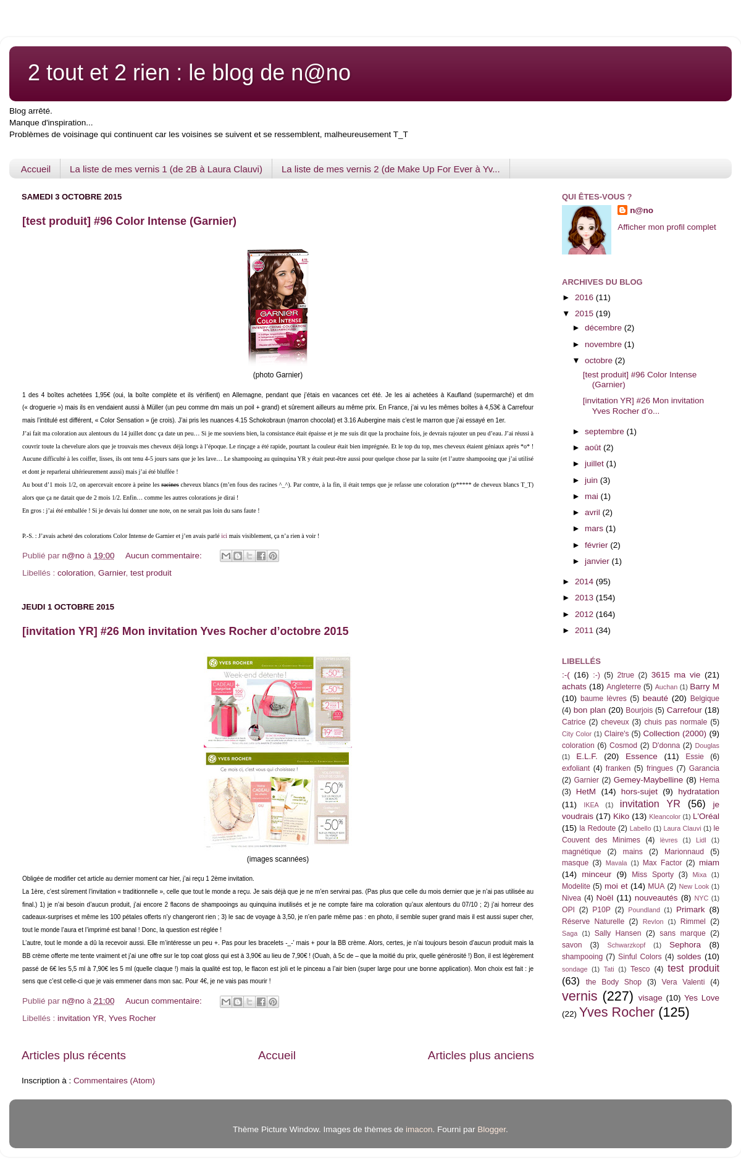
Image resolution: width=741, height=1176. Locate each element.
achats (574, 686)
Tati (609, 969)
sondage (574, 969)
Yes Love (701, 997)
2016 (585, 297)
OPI (568, 909)
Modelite (576, 886)
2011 (585, 630)
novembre (604, 344)
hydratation (698, 791)
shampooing (582, 956)
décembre (604, 327)
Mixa (700, 874)
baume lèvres (603, 698)
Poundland (644, 910)
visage (650, 997)
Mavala (616, 863)
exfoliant (576, 768)
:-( (566, 674)
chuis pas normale (675, 722)
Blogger (491, 1129)
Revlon (653, 921)
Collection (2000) (674, 733)
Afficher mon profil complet (667, 227)
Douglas (707, 745)
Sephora (685, 944)
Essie (694, 756)
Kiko (621, 816)
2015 (585, 313)
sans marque (682, 933)
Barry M (704, 686)
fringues (660, 768)
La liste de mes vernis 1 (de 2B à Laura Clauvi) (166, 169)
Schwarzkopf (626, 945)
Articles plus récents (74, 1055)
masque (575, 863)
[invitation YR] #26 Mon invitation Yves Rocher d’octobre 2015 (185, 631)
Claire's (616, 733)
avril (594, 512)
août (594, 447)
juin (592, 480)
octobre (600, 360)
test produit (151, 573)
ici (224, 535)
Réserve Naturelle (593, 921)
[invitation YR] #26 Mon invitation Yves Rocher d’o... (643, 405)
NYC (702, 898)
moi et (616, 886)
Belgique (704, 698)
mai (593, 496)
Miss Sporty (653, 874)
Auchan (666, 687)
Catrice (573, 722)
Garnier (111, 573)
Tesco (640, 969)
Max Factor (662, 863)
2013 (585, 597)
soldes (689, 956)
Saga (569, 933)
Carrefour (684, 710)
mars (595, 528)
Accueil (36, 169)
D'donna (666, 745)
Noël (605, 897)
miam (709, 862)
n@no (641, 210)
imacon (419, 1129)
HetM (586, 791)
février (597, 545)
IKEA (591, 804)
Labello (640, 828)
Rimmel (693, 921)
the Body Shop (614, 982)
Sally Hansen (618, 933)
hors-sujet (639, 791)
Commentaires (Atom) (114, 1080)
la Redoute (597, 828)
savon (572, 945)
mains (633, 851)
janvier (598, 561)
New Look (694, 886)
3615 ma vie (676, 674)
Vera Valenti (683, 982)
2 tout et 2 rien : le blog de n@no (189, 72)
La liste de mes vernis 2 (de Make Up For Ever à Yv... (391, 169)
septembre (606, 431)
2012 (585, 614)
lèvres (669, 840)
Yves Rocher (132, 1018)
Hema (709, 780)
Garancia (704, 768)
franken (618, 768)
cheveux (615, 722)
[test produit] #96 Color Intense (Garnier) (129, 221)
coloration (75, 573)
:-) (596, 675)
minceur (596, 874)
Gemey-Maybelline (649, 779)
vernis (580, 996)
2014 (585, 581)
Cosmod (623, 745)
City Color (577, 733)
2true (625, 675)
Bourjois (639, 710)
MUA (656, 886)
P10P (601, 909)
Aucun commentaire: (164, 555)
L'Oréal (706, 816)
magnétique (581, 851)
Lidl (701, 840)
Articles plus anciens (481, 1055)
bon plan (590, 710)
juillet (595, 463)
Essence (642, 756)
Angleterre (623, 686)
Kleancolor (664, 816)
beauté (655, 698)
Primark (690, 909)
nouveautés (656, 897)
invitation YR (80, 1018)
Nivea (571, 898)
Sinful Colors (640, 956)
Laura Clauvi (682, 828)
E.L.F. (587, 756)
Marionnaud (684, 851)
